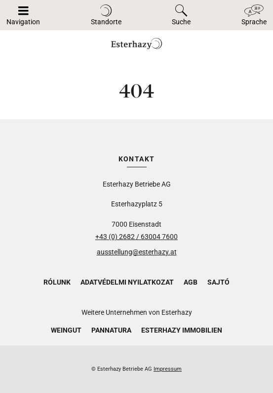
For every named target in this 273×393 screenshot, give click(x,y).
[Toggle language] (254, 15)
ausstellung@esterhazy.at (137, 252)
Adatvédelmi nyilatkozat (127, 282)
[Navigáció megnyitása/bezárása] (23, 15)
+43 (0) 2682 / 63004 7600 (136, 237)
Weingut (66, 330)
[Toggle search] (181, 15)
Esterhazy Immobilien (181, 330)
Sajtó (218, 282)
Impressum (168, 369)
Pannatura (111, 330)
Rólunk (57, 282)
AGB (190, 282)
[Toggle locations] (106, 15)
